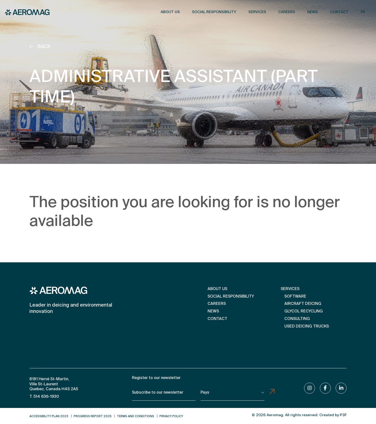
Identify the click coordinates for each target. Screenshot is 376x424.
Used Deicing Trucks (306, 326)
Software (295, 297)
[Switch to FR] (363, 12)
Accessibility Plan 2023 (48, 416)
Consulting (297, 319)
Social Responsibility (214, 12)
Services (257, 12)
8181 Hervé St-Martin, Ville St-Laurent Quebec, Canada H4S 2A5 (53, 384)
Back (40, 46)
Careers (286, 12)
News (312, 12)
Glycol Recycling (303, 311)
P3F (343, 415)
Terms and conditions (135, 416)
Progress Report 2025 (93, 416)
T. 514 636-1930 (44, 397)
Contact (339, 12)
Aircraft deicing (302, 304)
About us (170, 12)
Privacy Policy (171, 416)
